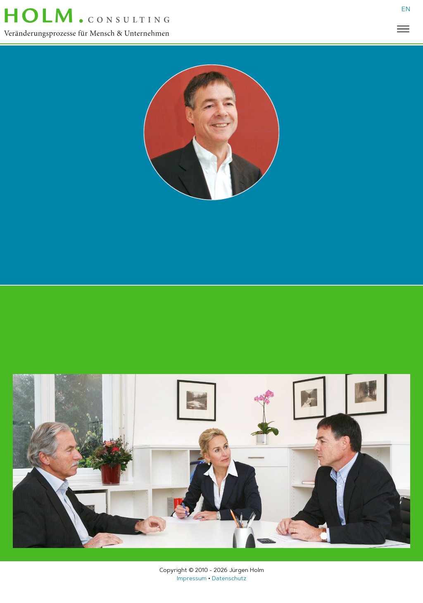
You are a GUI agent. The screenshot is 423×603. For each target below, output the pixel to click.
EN (406, 8)
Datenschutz (229, 578)
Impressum (192, 578)
